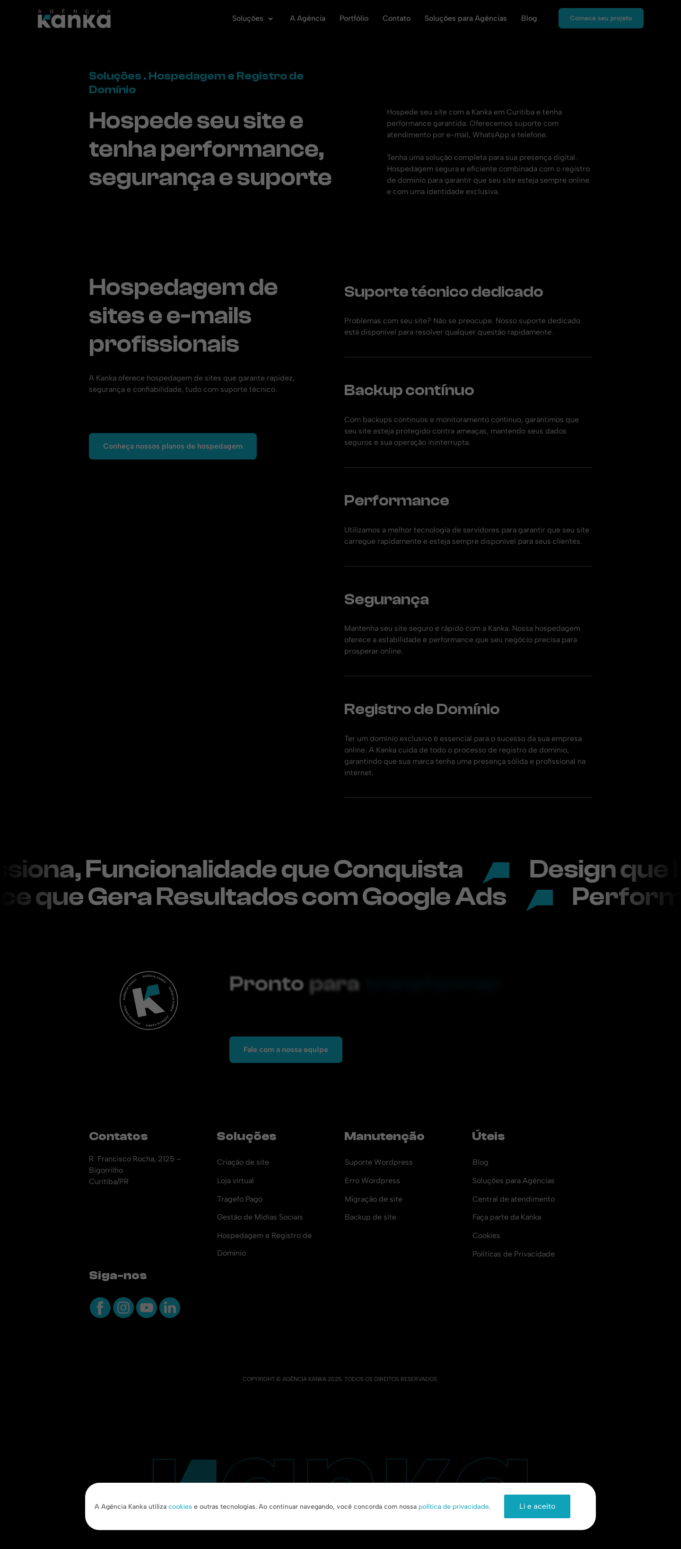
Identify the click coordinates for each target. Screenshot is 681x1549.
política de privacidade (454, 1506)
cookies (180, 1506)
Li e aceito (537, 1506)
